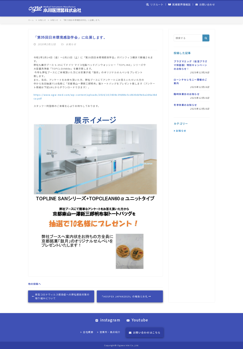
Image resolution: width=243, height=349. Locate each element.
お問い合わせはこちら (145, 332)
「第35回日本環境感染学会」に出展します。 (70, 37)
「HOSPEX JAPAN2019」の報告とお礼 (126, 296)
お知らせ (71, 44)
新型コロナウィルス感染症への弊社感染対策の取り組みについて (60, 296)
